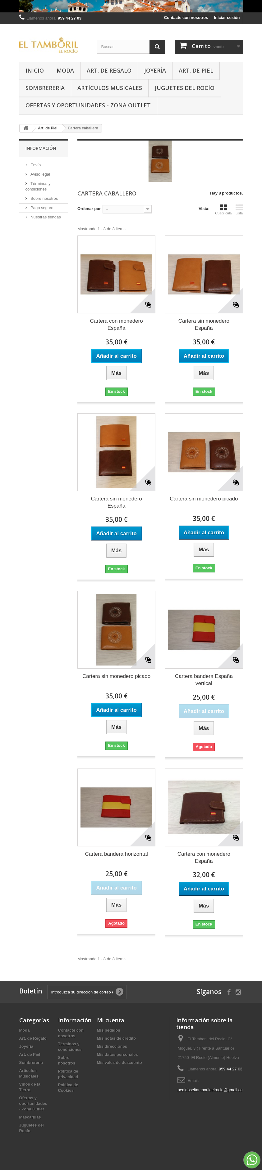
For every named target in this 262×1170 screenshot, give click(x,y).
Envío (35, 165)
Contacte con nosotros (186, 17)
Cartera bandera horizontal (116, 854)
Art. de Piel (196, 70)
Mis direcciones (112, 1046)
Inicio (34, 70)
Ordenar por (89, 208)
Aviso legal (40, 174)
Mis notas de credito (116, 1038)
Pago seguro (41, 207)
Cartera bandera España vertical (204, 679)
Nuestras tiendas (45, 217)
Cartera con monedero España (116, 324)
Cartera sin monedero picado (204, 499)
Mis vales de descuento (119, 1062)
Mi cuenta (110, 1020)
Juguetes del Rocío (184, 88)
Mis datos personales (117, 1054)
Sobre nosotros (44, 198)
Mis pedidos (108, 1030)
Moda (65, 70)
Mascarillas (30, 1117)
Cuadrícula (223, 209)
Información (40, 148)
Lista (239, 209)
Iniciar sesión (227, 17)
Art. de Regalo (109, 70)
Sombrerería (45, 88)
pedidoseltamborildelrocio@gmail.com (211, 1089)
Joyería (155, 70)
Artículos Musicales (109, 88)
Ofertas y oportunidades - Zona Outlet (88, 105)
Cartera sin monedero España (203, 324)
